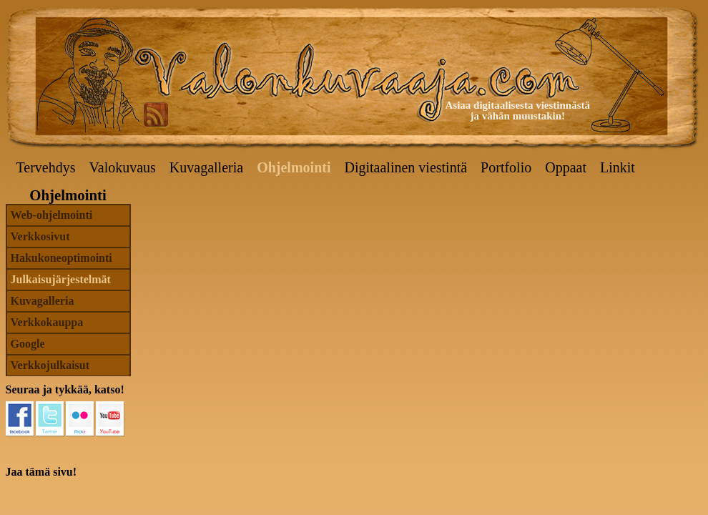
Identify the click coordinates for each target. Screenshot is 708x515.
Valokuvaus (122, 167)
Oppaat (565, 167)
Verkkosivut (40, 236)
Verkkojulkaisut (50, 365)
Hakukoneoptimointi (61, 258)
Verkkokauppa (47, 322)
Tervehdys (46, 167)
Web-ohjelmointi (52, 215)
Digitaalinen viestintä (405, 167)
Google (28, 344)
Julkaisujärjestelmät (61, 279)
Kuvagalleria (206, 167)
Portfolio (506, 167)
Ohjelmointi (293, 167)
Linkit (617, 167)
